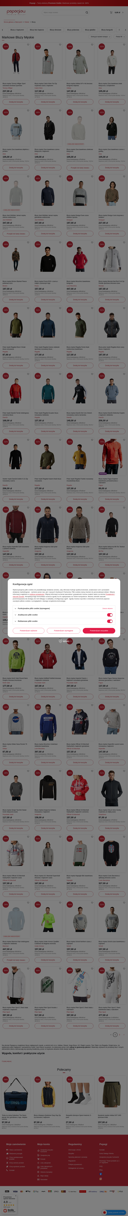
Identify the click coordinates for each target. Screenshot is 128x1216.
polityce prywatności (37, 594)
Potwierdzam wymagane (63, 631)
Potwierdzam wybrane (28, 631)
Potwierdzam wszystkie (99, 631)
